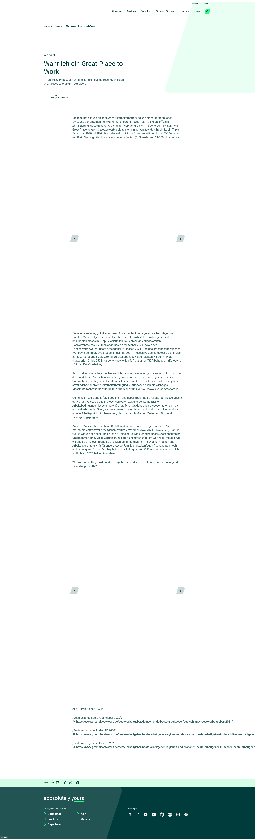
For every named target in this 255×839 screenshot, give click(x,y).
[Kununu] (171, 830)
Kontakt (194, 4)
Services (128, 11)
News (196, 11)
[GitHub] (162, 830)
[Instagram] (179, 830)
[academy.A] (154, 830)
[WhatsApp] (73, 798)
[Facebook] (79, 798)
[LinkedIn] (59, 798)
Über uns (182, 11)
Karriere (206, 4)
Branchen (143, 11)
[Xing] (66, 798)
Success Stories (163, 11)
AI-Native (112, 11)
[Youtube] (146, 830)
